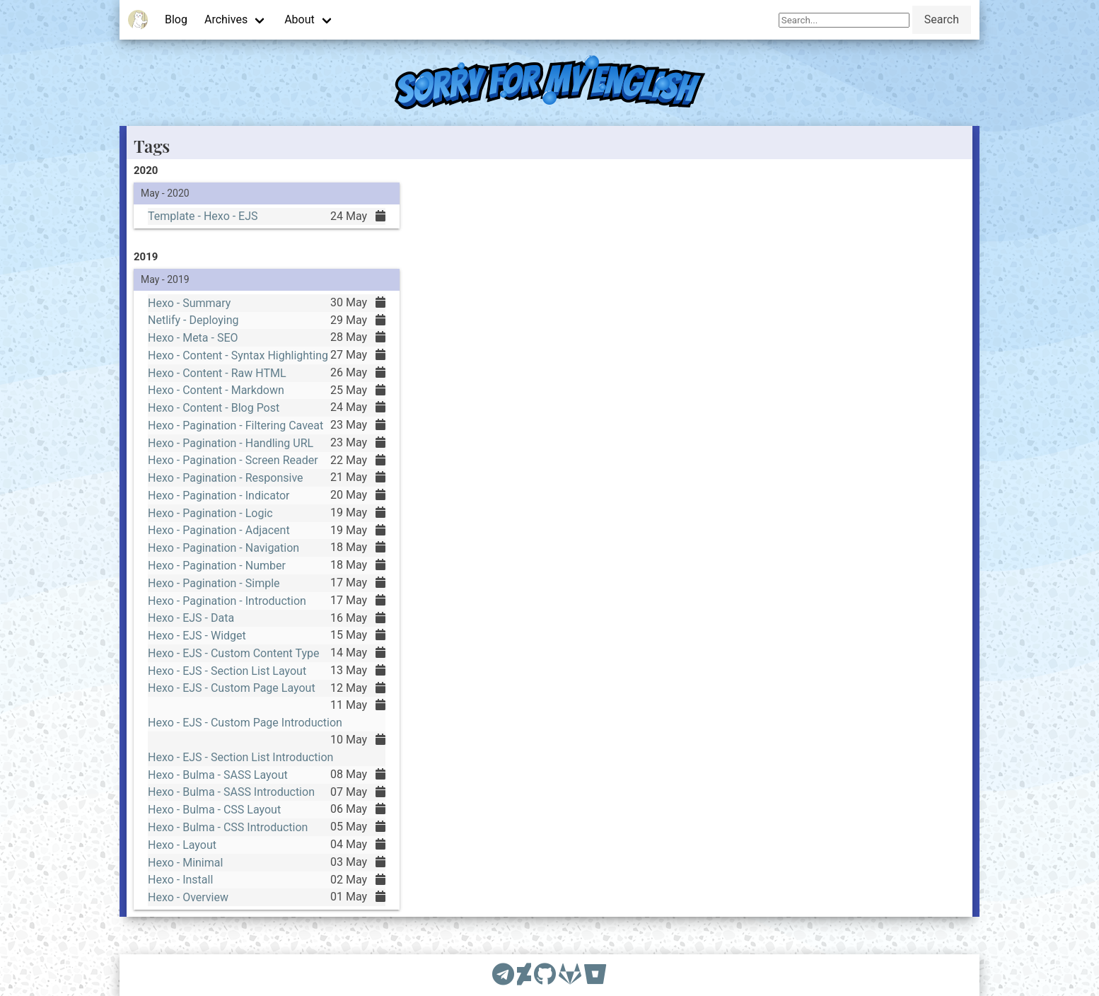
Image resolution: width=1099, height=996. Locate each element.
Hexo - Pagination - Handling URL (229, 437)
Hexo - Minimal (182, 873)
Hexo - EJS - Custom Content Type (233, 656)
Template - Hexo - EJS (201, 216)
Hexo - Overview (185, 909)
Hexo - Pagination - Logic (209, 510)
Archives (226, 19)
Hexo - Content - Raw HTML (215, 364)
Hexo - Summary (187, 292)
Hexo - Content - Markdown (214, 383)
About (299, 19)
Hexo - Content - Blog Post (212, 401)
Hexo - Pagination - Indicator (217, 492)
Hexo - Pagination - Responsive (224, 474)
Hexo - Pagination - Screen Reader (232, 455)
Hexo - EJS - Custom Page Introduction (244, 728)
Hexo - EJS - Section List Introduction (240, 764)
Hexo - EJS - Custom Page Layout (231, 692)
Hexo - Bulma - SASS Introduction (230, 800)
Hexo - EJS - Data (188, 620)
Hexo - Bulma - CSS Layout (212, 818)
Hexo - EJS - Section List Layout (226, 674)
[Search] (844, 20)
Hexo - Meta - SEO (190, 328)
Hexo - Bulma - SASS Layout (216, 782)
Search (941, 19)
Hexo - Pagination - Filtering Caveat (235, 419)
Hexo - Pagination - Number (215, 564)
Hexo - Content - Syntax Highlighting (237, 347)
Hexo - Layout (179, 854)
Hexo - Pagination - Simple (212, 583)
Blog (176, 19)
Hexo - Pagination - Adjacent (217, 528)
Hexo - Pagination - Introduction (226, 601)
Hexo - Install (177, 891)
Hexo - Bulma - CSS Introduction (227, 837)
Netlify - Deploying (191, 310)
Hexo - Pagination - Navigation (222, 547)
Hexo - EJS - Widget (194, 637)
